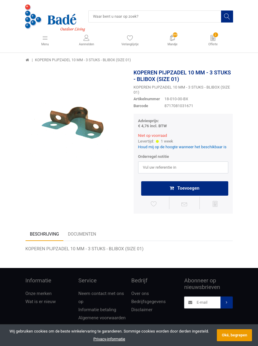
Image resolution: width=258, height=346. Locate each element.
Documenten (82, 234)
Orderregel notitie (153, 157)
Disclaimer (142, 310)
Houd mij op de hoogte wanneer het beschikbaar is (182, 147)
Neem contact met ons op (101, 298)
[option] (75, 119)
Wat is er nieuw (41, 302)
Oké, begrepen (234, 335)
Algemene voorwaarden (102, 318)
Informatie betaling (97, 310)
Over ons (140, 294)
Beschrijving (44, 234)
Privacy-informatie (109, 339)
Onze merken (39, 294)
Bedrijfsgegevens (148, 302)
